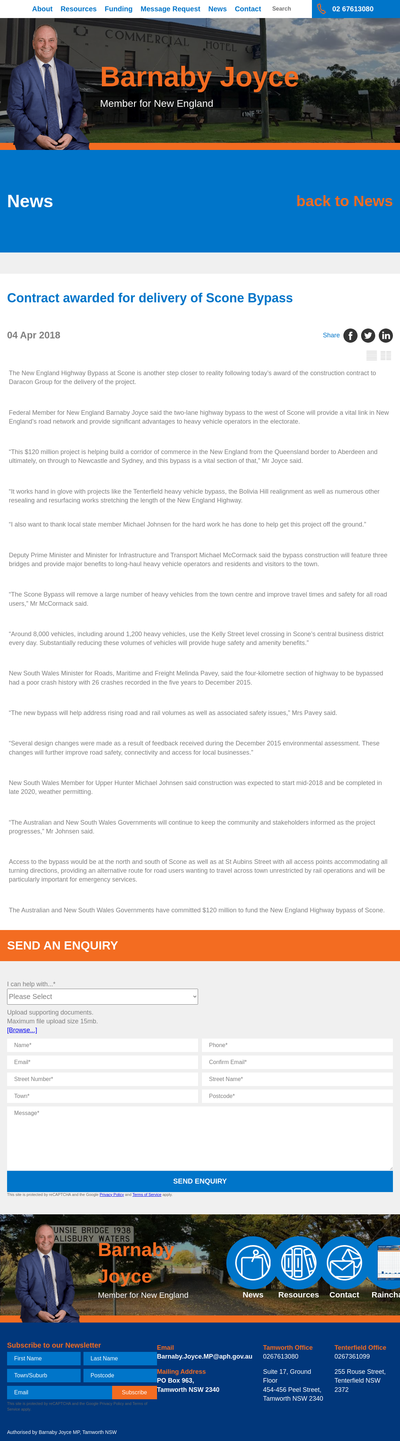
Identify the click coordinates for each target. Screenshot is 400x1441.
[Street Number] (102, 1079)
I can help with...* (31, 984)
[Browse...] (22, 1030)
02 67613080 (353, 9)
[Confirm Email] (297, 1062)
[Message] (200, 1138)
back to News (342, 201)
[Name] (102, 1045)
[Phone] (297, 1045)
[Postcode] (297, 1096)
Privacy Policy (112, 1194)
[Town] (102, 1096)
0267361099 (352, 1356)
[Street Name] (297, 1079)
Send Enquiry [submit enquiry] (200, 1181)
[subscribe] (134, 1392)
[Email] (102, 1062)
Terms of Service (146, 1194)
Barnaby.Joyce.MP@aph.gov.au (205, 1356)
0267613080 (280, 1356)
